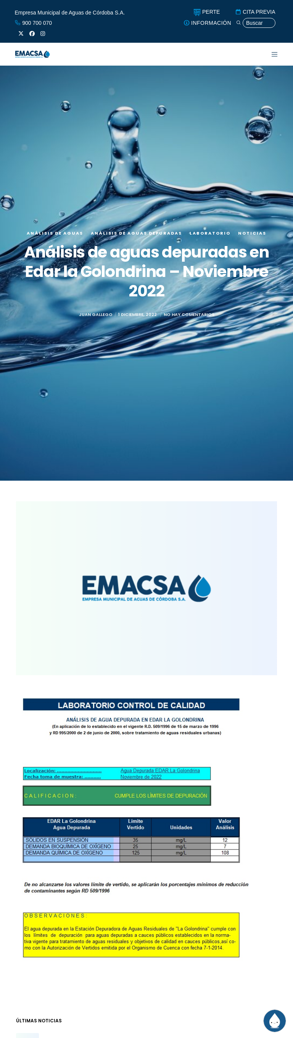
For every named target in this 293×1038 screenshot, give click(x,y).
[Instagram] (42, 33)
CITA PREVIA (255, 12)
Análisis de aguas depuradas (136, 233)
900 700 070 (33, 23)
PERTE (206, 12)
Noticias (252, 233)
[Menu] (270, 54)
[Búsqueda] (255, 23)
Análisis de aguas (55, 233)
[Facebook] (32, 33)
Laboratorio (210, 233)
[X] (21, 33)
